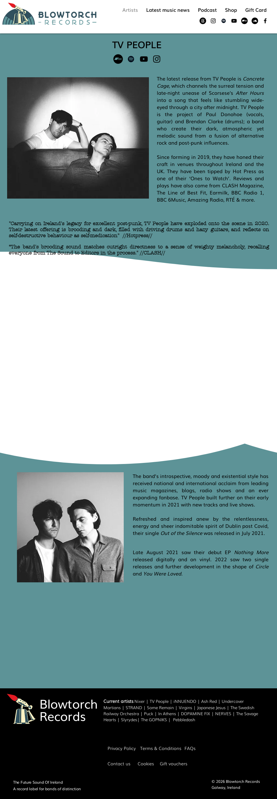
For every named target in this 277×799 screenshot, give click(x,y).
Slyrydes (129, 719)
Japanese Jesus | (213, 707)
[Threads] (203, 21)
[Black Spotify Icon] (223, 21)
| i (172, 701)
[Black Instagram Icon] (213, 21)
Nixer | (142, 701)
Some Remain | (163, 707)
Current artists (118, 701)
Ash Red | (211, 701)
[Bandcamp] (244, 21)
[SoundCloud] (255, 21)
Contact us (119, 763)
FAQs (189, 748)
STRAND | (136, 707)
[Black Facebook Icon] (265, 21)
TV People (159, 701)
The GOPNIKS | (157, 719)
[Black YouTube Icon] (234, 21)
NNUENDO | (188, 701)
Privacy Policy (122, 748)
